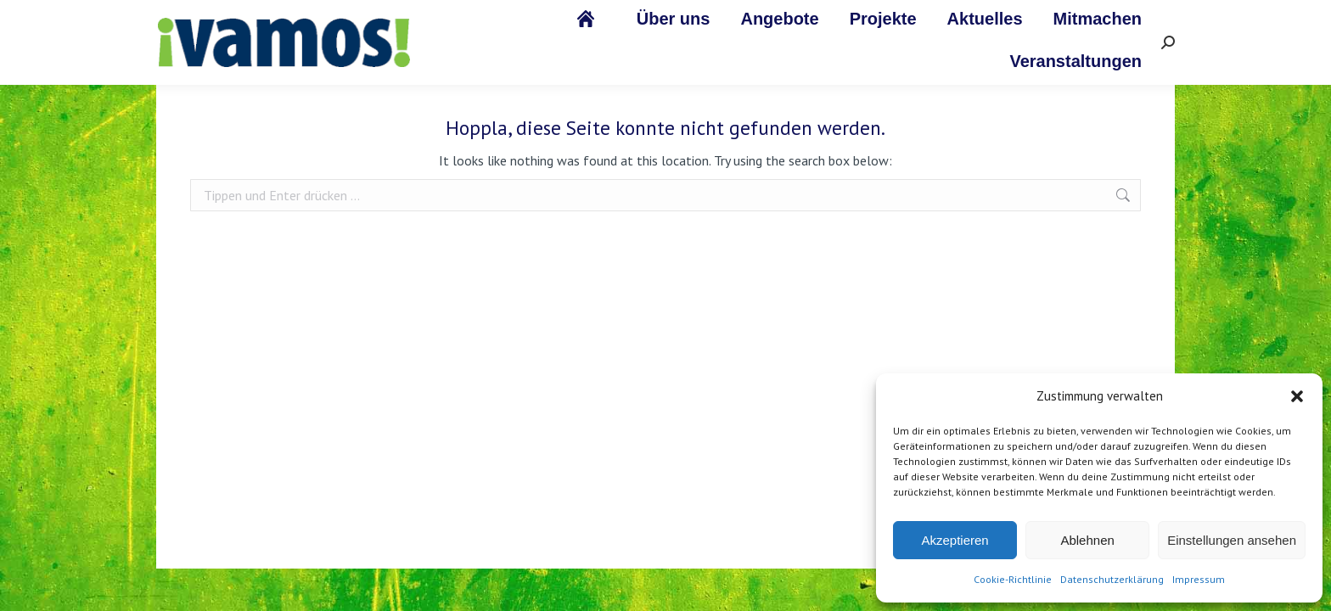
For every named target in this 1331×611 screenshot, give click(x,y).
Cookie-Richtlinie (1013, 579)
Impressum (1198, 579)
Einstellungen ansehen (1231, 540)
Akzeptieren (954, 540)
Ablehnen (1087, 540)
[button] (1297, 396)
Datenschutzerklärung (1112, 579)
